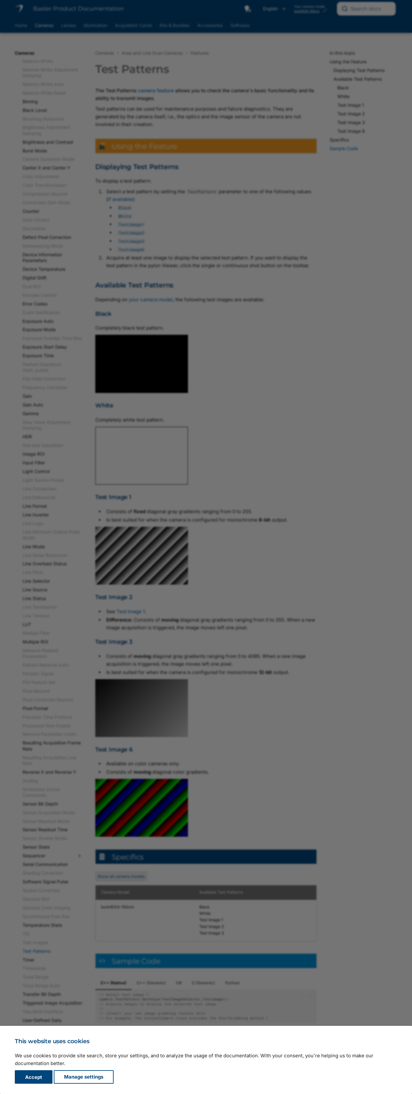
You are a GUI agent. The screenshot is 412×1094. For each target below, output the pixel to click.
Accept (33, 1077)
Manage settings (83, 1077)
